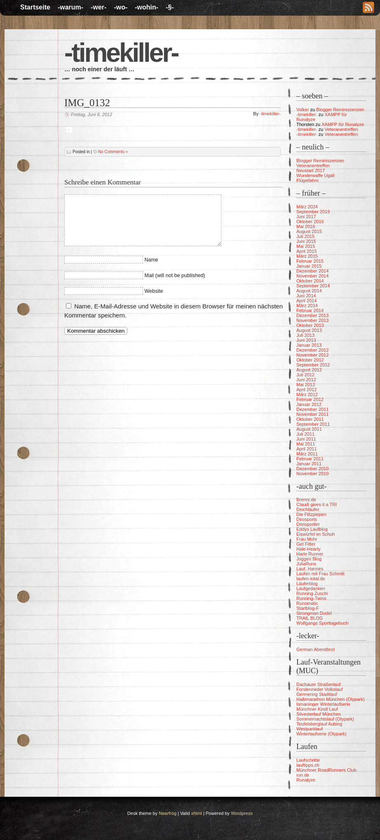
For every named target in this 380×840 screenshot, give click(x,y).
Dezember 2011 (312, 409)
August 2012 (309, 369)
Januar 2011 (308, 463)
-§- (170, 7)
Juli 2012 (305, 374)
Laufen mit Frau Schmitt (320, 573)
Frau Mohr (306, 539)
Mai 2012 (305, 384)
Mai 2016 (305, 226)
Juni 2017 (306, 216)
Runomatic (307, 603)
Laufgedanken (310, 588)
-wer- (98, 7)
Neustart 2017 (310, 170)
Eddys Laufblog (312, 529)
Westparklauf (309, 728)
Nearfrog (167, 813)
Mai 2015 (305, 246)
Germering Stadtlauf (316, 694)
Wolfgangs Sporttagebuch (322, 623)
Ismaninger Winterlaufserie (323, 704)
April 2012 (306, 389)
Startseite (35, 7)
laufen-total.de (310, 578)
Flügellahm (307, 180)
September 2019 (313, 211)
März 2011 (307, 453)
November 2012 (312, 354)
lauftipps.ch (307, 765)
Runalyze (305, 779)
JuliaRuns (306, 563)
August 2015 (309, 231)
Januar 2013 (308, 345)
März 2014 (307, 305)
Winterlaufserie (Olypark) (321, 733)
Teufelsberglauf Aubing (319, 723)
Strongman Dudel (314, 613)
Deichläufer (307, 509)
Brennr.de (306, 499)
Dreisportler (308, 524)
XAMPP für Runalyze (342, 124)
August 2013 (309, 330)
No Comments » (113, 151)
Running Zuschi (312, 593)
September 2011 (313, 424)
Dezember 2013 (312, 315)
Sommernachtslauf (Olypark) (325, 718)
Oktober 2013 (310, 325)
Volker (302, 109)
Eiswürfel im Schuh (315, 534)
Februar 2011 (310, 458)
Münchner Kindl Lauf (317, 709)
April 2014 (306, 300)
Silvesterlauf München (318, 714)
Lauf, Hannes (309, 568)
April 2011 (306, 448)
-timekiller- (121, 53)
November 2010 (312, 473)
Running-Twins (311, 598)
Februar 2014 (310, 310)
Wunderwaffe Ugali (315, 175)
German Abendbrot (315, 649)
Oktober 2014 (310, 280)
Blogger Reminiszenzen (340, 109)
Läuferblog (307, 583)
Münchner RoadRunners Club (326, 770)
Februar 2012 (310, 399)
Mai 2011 (305, 443)
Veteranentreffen (341, 129)
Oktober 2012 (310, 359)
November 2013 (312, 320)
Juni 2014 (306, 295)
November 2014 (312, 275)
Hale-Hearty (308, 548)
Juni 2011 (306, 438)
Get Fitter (305, 543)
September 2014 (313, 285)
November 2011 (312, 414)
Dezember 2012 (312, 350)
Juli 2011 (305, 434)
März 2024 (307, 206)
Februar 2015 (310, 261)
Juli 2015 (305, 236)
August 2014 (309, 290)
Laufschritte (308, 760)
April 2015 (306, 251)
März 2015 (307, 256)
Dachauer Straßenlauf (318, 684)
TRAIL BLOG (309, 618)
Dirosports (306, 519)
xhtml (196, 813)
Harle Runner (309, 553)
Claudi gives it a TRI (316, 504)
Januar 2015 (308, 266)
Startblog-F (307, 608)
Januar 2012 (308, 404)
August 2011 (309, 429)
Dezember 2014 (312, 270)
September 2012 (313, 364)
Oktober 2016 (310, 221)
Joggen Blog (308, 558)
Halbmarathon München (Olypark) (330, 699)
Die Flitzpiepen (311, 514)
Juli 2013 (305, 335)
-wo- (120, 7)
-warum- (70, 7)
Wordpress (242, 813)
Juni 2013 (306, 340)
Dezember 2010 (312, 468)
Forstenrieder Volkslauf (319, 689)
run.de (302, 774)
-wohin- (146, 7)
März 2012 (307, 394)
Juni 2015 (306, 241)
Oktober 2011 (310, 419)
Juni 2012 (306, 379)
